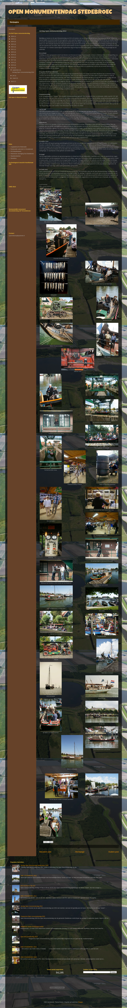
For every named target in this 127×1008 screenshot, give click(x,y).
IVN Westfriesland (16, 151)
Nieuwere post (45, 852)
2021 (12, 49)
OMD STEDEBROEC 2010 (29, 947)
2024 (12, 41)
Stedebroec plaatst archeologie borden (32, 926)
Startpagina (14, 22)
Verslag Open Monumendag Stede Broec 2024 (34, 865)
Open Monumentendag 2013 (29, 936)
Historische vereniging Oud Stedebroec (22, 153)
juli (13, 75)
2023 (12, 44)
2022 (12, 47)
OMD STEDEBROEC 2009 (29, 957)
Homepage (79, 852)
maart (14, 78)
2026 (12, 36)
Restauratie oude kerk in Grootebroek (22, 149)
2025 (12, 39)
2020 (12, 52)
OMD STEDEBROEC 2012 (29, 875)
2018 (12, 57)
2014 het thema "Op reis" (28, 885)
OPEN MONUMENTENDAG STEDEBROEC (60, 12)
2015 (12, 65)
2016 (12, 62)
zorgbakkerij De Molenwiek (19, 147)
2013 (12, 81)
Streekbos (14, 158)
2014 (12, 67)
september (15, 70)
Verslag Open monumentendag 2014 (23, 72)
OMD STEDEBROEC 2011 (29, 896)
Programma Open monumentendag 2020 (33, 916)
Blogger (80, 1002)
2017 (12, 60)
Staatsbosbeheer (16, 156)
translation (12, 29)
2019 (12, 54)
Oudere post (113, 852)
